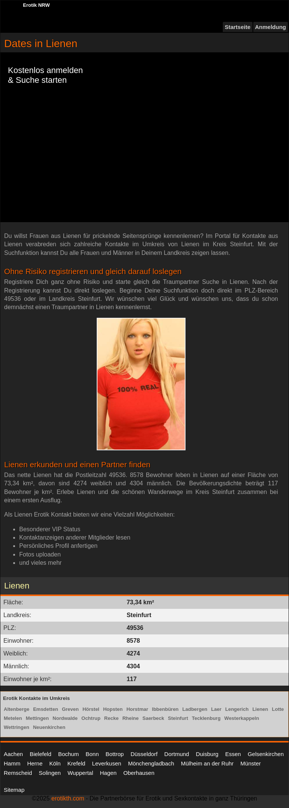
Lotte (278, 709)
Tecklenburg (206, 718)
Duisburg (207, 754)
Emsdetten (45, 709)
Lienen (260, 709)
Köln (55, 763)
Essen (233, 754)
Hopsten (113, 709)
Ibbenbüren (165, 709)
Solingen (50, 773)
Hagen (108, 773)
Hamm (12, 763)
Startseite (237, 27)
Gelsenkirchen (266, 754)
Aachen (13, 754)
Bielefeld (41, 754)
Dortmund (176, 754)
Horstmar (137, 709)
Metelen (13, 718)
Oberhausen (139, 773)
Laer (216, 709)
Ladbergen (195, 709)
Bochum (68, 754)
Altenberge (16, 709)
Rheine (130, 718)
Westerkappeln (241, 718)
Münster (250, 763)
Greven (70, 709)
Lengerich (237, 709)
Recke (111, 718)
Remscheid (18, 773)
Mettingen (37, 718)
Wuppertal (80, 773)
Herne (35, 763)
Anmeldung (270, 27)
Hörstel (90, 709)
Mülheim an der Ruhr (207, 763)
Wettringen (16, 727)
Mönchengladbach (151, 763)
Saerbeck (153, 718)
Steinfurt (178, 718)
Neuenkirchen (49, 727)
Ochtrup (90, 718)
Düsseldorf (144, 754)
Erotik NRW (36, 5)
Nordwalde (65, 718)
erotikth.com (68, 798)
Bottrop (115, 754)
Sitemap (14, 790)
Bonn (92, 754)
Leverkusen (107, 763)
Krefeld (76, 763)
